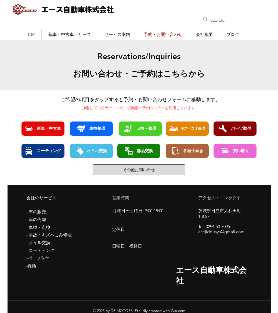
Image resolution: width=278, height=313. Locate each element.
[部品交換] (138, 151)
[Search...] (232, 20)
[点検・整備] (140, 128)
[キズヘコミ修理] (187, 128)
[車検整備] (91, 128)
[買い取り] (235, 151)
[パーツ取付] (235, 128)
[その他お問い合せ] (139, 169)
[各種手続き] (187, 151)
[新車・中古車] (42, 128)
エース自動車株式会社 (77, 9)
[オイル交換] (91, 151)
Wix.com (177, 310)
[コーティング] (42, 151)
